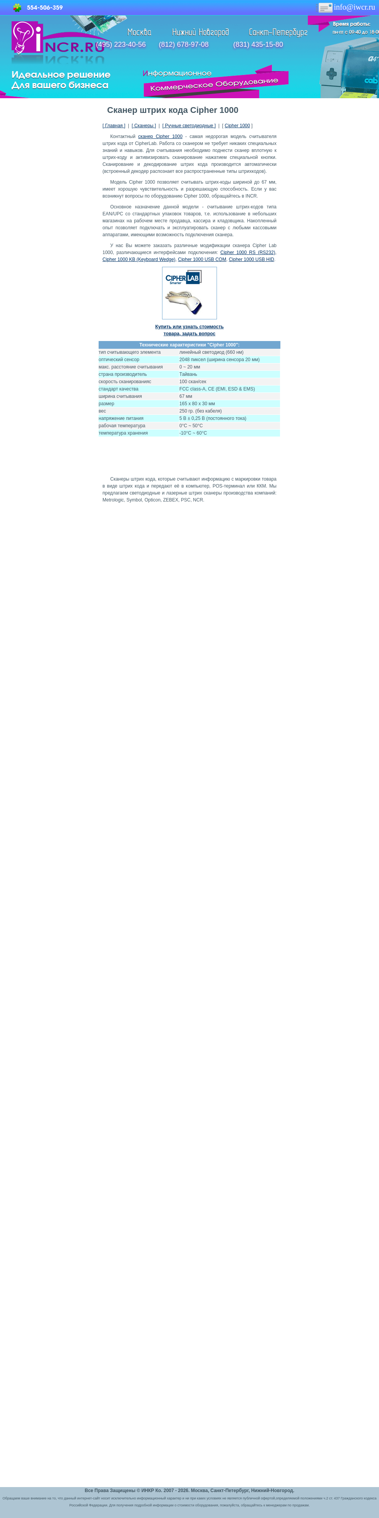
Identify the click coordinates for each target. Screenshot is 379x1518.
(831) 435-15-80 (258, 44)
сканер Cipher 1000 (160, 136)
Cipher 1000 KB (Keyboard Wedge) (139, 259)
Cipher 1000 (237, 125)
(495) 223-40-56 (121, 44)
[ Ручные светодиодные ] (189, 125)
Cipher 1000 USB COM (202, 259)
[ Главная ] (113, 125)
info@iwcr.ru (344, 7)
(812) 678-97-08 (183, 44)
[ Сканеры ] (143, 125)
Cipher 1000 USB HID (251, 259)
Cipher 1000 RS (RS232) (247, 252)
